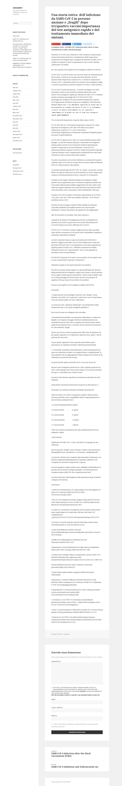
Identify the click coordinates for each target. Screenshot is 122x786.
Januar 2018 (16, 131)
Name (53, 699)
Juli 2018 (15, 125)
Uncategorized (17, 153)
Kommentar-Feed (18, 171)
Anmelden (16, 165)
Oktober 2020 (17, 106)
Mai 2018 (15, 128)
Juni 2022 (15, 97)
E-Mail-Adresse (57, 707)
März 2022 (16, 100)
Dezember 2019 (17, 116)
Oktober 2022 (17, 91)
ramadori (17, 7)
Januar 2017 (16, 137)
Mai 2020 (15, 109)
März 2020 (16, 112)
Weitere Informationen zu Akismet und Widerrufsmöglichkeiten (75, 695)
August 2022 (16, 94)
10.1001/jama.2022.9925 (68, 585)
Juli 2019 (15, 122)
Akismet (83, 691)
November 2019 (17, 119)
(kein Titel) (16, 36)
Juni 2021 (15, 103)
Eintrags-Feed (17, 168)
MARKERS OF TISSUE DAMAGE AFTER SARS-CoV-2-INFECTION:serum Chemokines (22, 65)
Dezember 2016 (17, 141)
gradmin (67, 634)
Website (54, 716)
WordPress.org (17, 174)
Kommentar (56, 661)
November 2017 (17, 134)
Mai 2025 (15, 87)
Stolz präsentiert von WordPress (61, 782)
